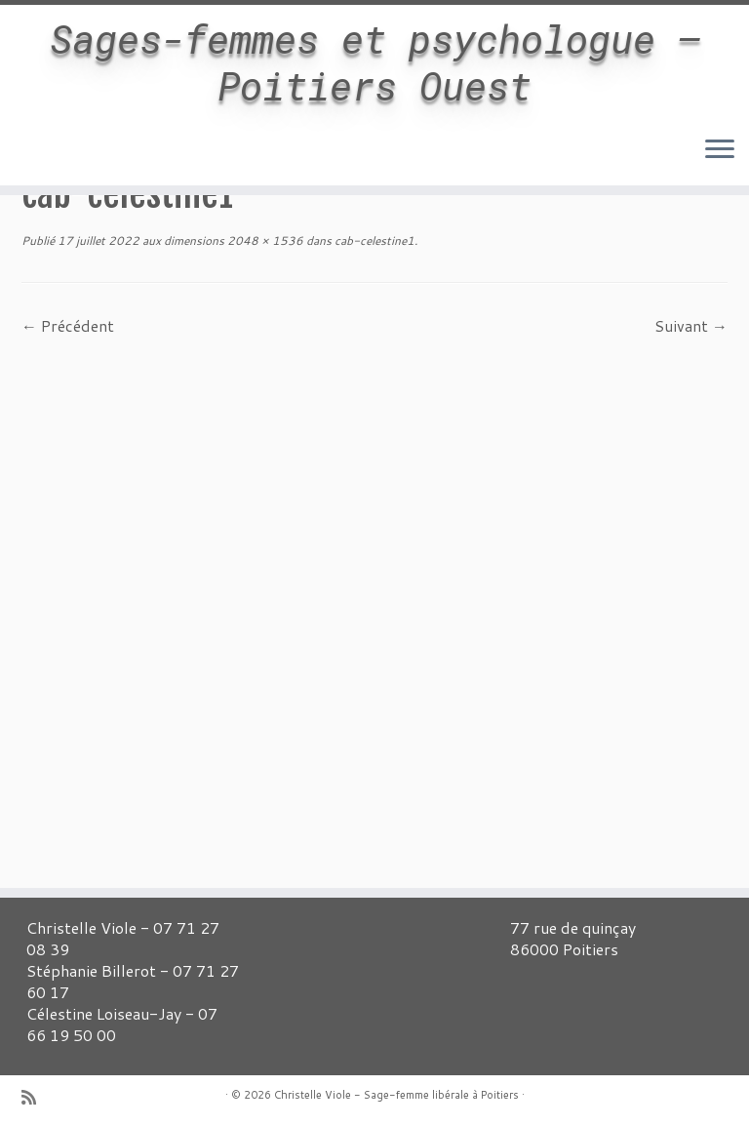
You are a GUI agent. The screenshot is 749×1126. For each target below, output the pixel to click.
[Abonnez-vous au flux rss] (35, 1097)
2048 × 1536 (263, 240)
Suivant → (691, 325)
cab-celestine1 (373, 240)
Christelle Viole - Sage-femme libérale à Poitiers (396, 1095)
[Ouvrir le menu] (719, 150)
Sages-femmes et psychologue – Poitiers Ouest (375, 62)
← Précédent (67, 325)
